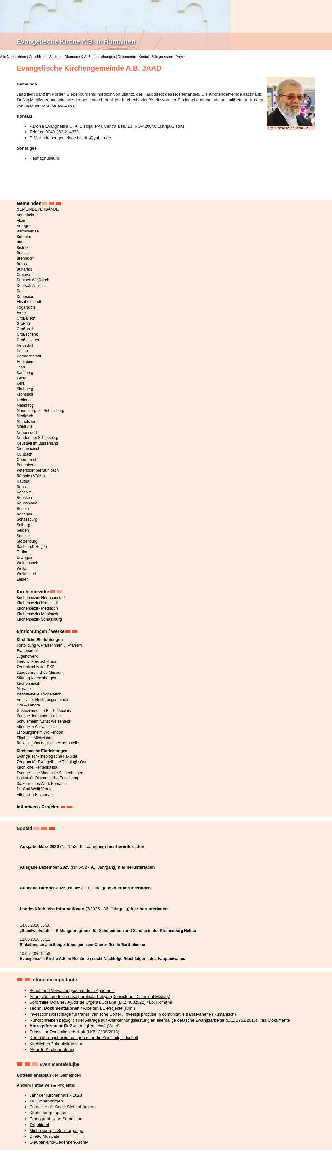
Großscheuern (29, 340)
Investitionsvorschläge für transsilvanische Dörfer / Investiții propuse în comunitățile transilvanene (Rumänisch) (133, 1014)
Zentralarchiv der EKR (36, 667)
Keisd (21, 378)
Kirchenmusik (28, 683)
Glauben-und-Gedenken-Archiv (59, 1142)
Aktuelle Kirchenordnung (53, 1049)
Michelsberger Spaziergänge (56, 1130)
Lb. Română (160, 1002)
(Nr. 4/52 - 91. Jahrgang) (85, 888)
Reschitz (24, 492)
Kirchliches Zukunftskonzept (56, 1043)
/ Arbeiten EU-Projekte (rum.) (82, 1008)
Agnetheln (25, 215)
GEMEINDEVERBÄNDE (38, 209)
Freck (21, 313)
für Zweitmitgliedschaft (68, 1025)
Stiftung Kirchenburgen (36, 678)
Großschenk (27, 334)
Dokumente (127, 57)
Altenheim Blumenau (35, 794)
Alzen (21, 220)
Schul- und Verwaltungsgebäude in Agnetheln (72, 990)
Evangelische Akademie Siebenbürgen (50, 773)
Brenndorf (25, 258)
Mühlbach (25, 427)
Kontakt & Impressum (156, 57)
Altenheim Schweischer (37, 727)
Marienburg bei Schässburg (40, 410)
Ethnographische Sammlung (56, 1118)
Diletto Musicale (44, 1136)
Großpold (25, 329)
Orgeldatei (39, 1124)
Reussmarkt (27, 503)
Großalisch (26, 318)
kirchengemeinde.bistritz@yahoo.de (77, 137)
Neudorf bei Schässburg (37, 437)
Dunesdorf (25, 296)
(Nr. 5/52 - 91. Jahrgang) (87, 867)
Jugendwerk (27, 656)
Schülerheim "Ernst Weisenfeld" (44, 721)
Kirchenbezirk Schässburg (39, 619)
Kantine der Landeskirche (39, 716)
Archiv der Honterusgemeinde (42, 699)
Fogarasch (26, 307)
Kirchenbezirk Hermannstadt (41, 597)
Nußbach (24, 454)
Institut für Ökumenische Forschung (47, 778)
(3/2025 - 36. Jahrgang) (94, 908)
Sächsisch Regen (32, 546)
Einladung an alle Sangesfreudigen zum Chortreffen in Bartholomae (82, 945)
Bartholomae (28, 231)
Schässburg (27, 519)
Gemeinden (29, 203)
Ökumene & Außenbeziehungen (90, 57)
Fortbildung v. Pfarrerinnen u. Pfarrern (49, 645)
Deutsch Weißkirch (33, 280)
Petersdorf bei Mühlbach (38, 470)
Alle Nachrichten (13, 57)
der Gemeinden (49, 1075)
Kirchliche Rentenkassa (37, 767)
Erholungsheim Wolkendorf (40, 732)
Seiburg (23, 525)
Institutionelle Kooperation (39, 694)
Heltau (22, 351)
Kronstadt (25, 394)
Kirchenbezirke (33, 591)
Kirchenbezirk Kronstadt (37, 603)
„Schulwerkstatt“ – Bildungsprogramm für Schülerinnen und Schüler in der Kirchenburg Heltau (108, 930)
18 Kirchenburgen (46, 1101)
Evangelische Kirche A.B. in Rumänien (76, 41)
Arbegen (24, 225)
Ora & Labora (28, 705)
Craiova (23, 274)
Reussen (24, 497)
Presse (180, 57)
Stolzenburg (27, 541)
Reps (21, 487)
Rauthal (23, 481)
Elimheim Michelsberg (35, 738)
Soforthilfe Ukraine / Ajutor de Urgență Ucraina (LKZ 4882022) (88, 1002)
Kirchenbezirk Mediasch (37, 608)
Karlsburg (25, 372)
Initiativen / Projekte (38, 806)
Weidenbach (27, 563)
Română (321, 14)
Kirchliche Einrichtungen (40, 640)
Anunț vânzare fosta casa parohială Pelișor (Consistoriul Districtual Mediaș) (100, 996)
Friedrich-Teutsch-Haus (37, 661)
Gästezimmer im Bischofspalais (44, 710)
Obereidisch (27, 460)
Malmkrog (25, 405)
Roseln (23, 508)
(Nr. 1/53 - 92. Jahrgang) (82, 846)
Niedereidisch (28, 449)
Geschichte (37, 57)
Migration (24, 688)
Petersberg (26, 465)
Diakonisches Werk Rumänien (43, 783)
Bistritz (22, 247)
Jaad (21, 367)
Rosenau (24, 514)
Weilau (22, 568)
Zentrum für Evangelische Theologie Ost (51, 762)
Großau (23, 324)
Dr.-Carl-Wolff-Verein (34, 789)
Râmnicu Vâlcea (31, 476)
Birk (20, 242)
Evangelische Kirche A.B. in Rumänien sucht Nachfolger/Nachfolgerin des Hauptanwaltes (102, 958)
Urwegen (24, 557)
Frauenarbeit (28, 651)
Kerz (21, 383)
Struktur (55, 57)
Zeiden (23, 579)
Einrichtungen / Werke (41, 631)
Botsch (23, 253)
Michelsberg (27, 421)
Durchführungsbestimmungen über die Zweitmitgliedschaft (84, 1037)
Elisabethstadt (29, 302)
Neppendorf (27, 432)
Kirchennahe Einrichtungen (42, 751)
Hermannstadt (29, 356)
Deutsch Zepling (31, 285)
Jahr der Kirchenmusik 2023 (56, 1095)
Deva (21, 291)
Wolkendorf (26, 573)
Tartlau (22, 552)
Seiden (23, 530)
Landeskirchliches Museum (40, 672)
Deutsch (321, 4)
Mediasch (25, 416)
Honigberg (25, 361)
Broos (22, 264)
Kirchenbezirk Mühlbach (37, 614)
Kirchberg (25, 389)
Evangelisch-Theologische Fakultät (47, 756)
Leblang (23, 400)
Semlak (23, 536)
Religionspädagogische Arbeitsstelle (48, 743)
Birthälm (24, 236)
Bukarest (24, 269)
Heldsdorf (25, 345)
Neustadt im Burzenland (37, 443)
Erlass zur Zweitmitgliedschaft (57, 1031)
